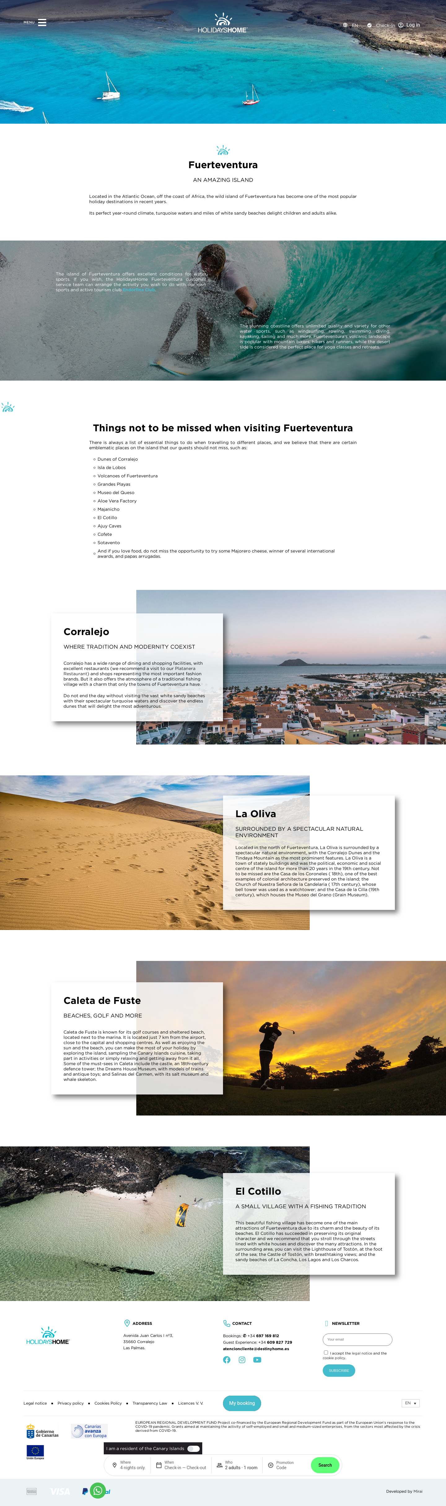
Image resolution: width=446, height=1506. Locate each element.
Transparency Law (150, 1403)
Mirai (417, 1491)
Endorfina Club (139, 289)
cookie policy (334, 1358)
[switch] (192, 1449)
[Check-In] (369, 25)
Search (325, 1465)
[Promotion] (291, 1467)
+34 (263, 1336)
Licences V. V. (190, 1403)
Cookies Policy (108, 1403)
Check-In (385, 25)
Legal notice (35, 1403)
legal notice (362, 1353)
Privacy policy (71, 1403)
